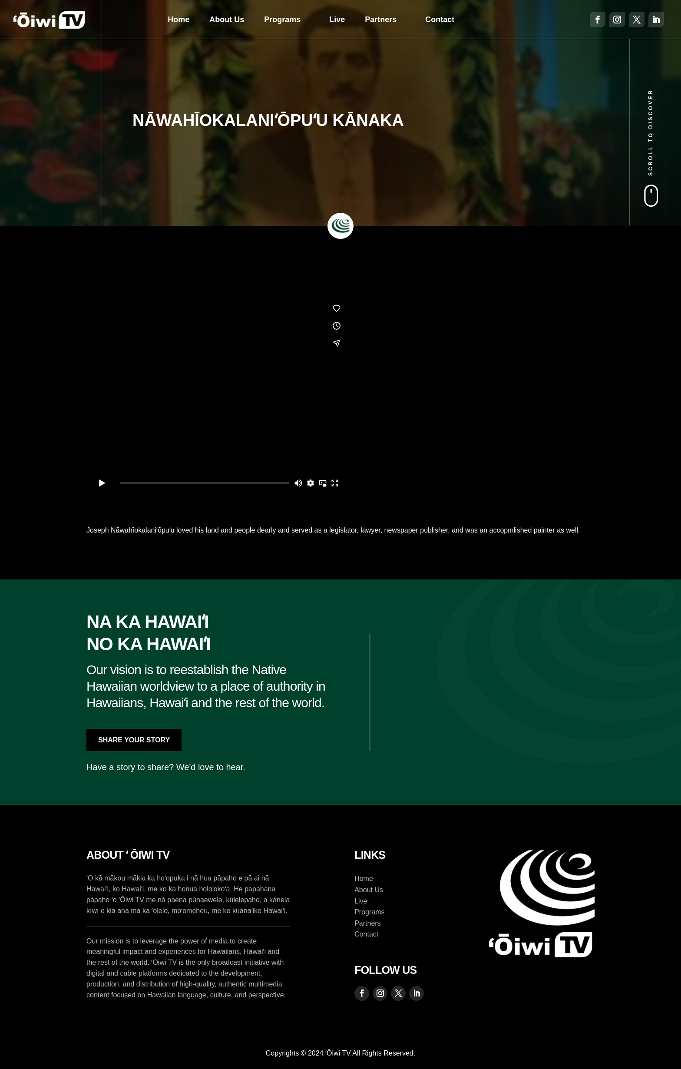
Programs (282, 19)
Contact (439, 19)
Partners (381, 19)
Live (337, 19)
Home (178, 19)
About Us (226, 19)
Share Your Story (134, 740)
